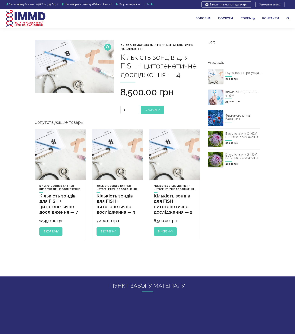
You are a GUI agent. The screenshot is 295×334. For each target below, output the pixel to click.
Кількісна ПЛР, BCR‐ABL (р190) (241, 93)
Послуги (225, 18)
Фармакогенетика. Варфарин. (238, 117)
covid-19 (247, 18)
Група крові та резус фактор (245, 73)
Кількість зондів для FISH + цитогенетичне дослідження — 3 (116, 204)
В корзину (152, 109)
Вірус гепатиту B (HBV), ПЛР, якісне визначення (241, 156)
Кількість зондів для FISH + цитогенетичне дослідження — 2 (173, 204)
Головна (203, 18)
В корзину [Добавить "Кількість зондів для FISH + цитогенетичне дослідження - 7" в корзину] (51, 231)
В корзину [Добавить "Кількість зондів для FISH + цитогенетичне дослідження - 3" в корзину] (108, 231)
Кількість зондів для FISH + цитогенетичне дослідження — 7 (58, 204)
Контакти (270, 18)
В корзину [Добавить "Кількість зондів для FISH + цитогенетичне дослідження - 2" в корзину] (165, 231)
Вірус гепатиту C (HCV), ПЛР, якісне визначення (241, 135)
